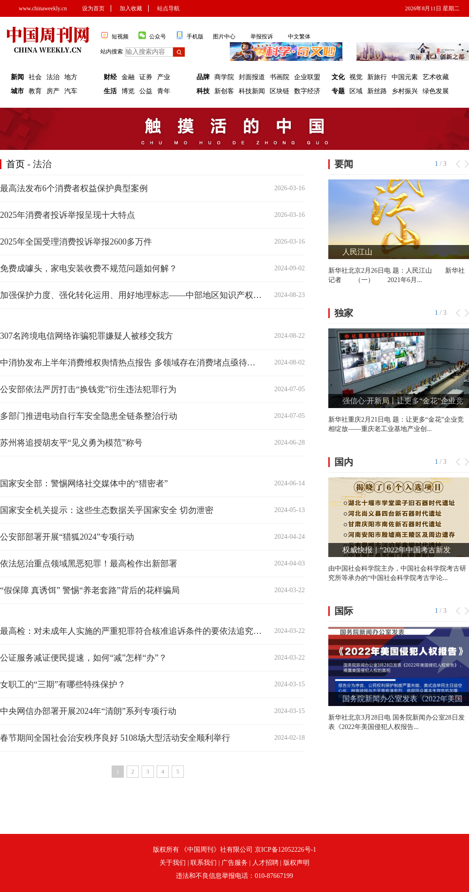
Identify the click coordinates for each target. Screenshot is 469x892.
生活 (110, 91)
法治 (53, 77)
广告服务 (234, 862)
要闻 (343, 164)
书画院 (279, 77)
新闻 (17, 77)
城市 (17, 91)
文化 (338, 77)
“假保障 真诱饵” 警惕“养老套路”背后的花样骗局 (90, 590)
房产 (53, 91)
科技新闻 (252, 91)
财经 (110, 77)
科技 (203, 91)
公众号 (152, 35)
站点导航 (168, 8)
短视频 (114, 35)
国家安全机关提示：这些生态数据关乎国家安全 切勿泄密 (106, 510)
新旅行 (377, 77)
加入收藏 (131, 8)
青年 (163, 91)
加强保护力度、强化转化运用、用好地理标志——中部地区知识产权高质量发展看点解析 (131, 295)
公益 (145, 91)
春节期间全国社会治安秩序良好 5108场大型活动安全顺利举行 (115, 738)
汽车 (70, 91)
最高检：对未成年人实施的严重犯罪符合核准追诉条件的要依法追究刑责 (131, 631)
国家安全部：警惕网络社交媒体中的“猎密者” (84, 483)
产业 (163, 77)
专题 (338, 91)
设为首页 (93, 8)
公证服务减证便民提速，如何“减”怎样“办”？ (83, 657)
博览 (128, 91)
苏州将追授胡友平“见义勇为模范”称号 (71, 442)
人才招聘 (265, 862)
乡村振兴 (405, 91)
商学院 (224, 77)
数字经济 (307, 91)
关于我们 (172, 862)
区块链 (279, 91)
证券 (145, 77)
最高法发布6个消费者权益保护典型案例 (74, 188)
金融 (128, 77)
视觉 (356, 77)
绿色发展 (436, 91)
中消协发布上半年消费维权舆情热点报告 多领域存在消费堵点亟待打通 (131, 362)
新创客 (224, 91)
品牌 (203, 77)
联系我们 (203, 862)
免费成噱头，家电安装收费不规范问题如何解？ (88, 268)
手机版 (189, 35)
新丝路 (377, 91)
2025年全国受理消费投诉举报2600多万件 (76, 241)
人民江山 (357, 252)
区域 (356, 91)
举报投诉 (261, 36)
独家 (343, 313)
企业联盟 (307, 77)
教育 (35, 91)
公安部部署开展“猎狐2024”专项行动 (67, 537)
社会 (35, 77)
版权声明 (296, 862)
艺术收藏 (436, 77)
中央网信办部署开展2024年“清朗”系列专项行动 (88, 711)
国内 (343, 462)
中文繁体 (299, 36)
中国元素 (405, 77)
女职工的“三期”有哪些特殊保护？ (63, 684)
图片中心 (224, 36)
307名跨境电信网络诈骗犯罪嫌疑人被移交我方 (86, 336)
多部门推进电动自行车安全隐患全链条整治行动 (88, 416)
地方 (70, 77)
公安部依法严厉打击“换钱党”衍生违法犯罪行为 (88, 389)
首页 (15, 164)
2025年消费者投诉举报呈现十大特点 (67, 215)
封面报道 (252, 77)
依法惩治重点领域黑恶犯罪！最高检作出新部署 (88, 563)
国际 (343, 611)
